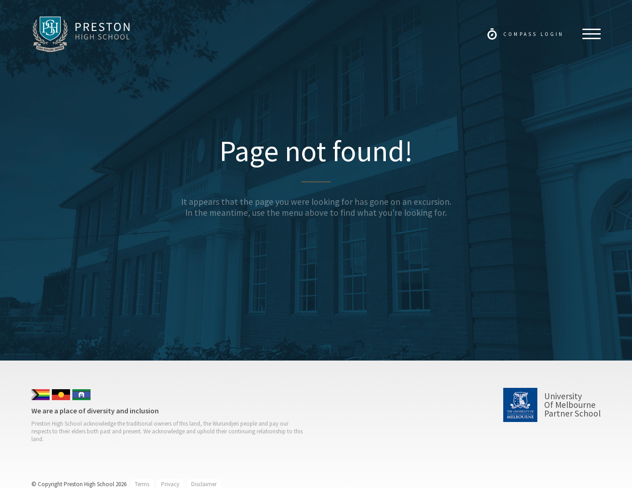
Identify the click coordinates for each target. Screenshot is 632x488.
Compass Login (533, 34)
